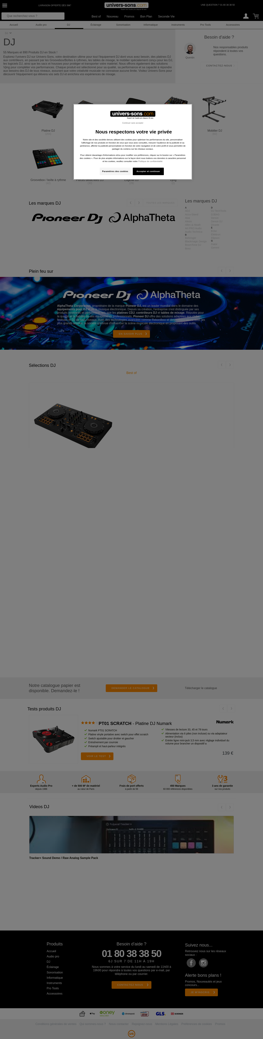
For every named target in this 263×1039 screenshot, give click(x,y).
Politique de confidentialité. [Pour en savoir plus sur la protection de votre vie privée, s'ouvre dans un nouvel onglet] (150, 161)
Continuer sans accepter (132, 123)
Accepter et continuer (148, 171)
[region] (132, 142)
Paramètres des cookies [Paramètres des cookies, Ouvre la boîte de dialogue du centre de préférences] (115, 171)
